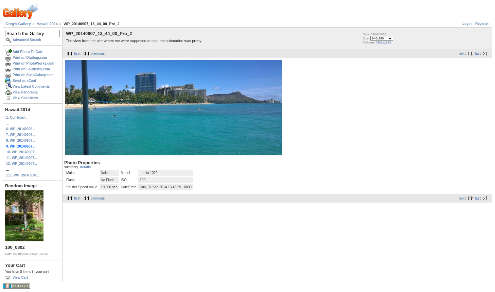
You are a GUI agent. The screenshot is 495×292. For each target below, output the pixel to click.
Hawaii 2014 (47, 24)
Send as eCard (24, 81)
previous (98, 53)
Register (482, 23)
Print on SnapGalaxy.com (33, 75)
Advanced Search (27, 40)
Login (467, 23)
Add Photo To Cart (27, 52)
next (462, 53)
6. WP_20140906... (20, 129)
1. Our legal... (17, 117)
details (85, 167)
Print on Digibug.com (30, 57)
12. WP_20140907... (21, 164)
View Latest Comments (31, 86)
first (77, 53)
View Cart (20, 277)
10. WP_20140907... (21, 152)
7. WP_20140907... (20, 135)
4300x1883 (383, 42)
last (478, 53)
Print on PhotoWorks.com (33, 63)
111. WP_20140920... (22, 175)
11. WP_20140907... (21, 158)
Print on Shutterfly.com (31, 69)
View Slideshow (25, 98)
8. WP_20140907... (20, 140)
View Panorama (25, 92)
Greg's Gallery (18, 24)
